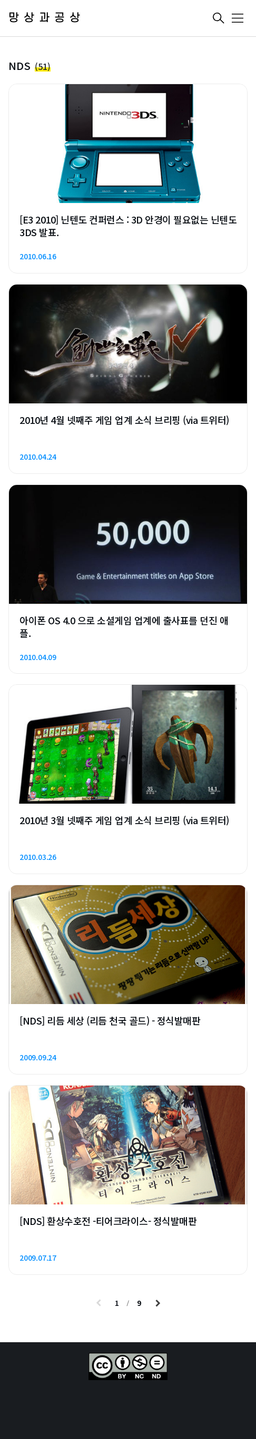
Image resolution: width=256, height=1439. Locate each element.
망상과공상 (46, 18)
